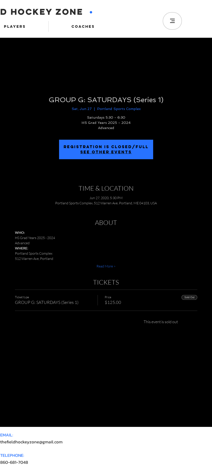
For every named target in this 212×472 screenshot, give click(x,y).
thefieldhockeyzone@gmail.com (31, 442)
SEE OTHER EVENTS (106, 151)
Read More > (106, 266)
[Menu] (172, 21)
